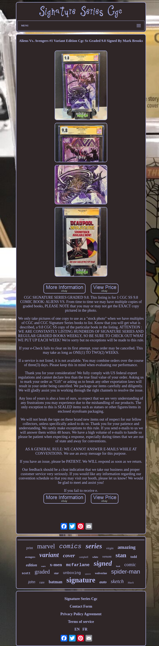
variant (49, 554)
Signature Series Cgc (81, 599)
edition (31, 565)
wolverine (101, 573)
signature (80, 580)
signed (103, 563)
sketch (117, 581)
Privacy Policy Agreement (81, 614)
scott (26, 573)
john (31, 582)
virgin (109, 548)
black (131, 582)
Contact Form (81, 606)
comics (70, 546)
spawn (88, 574)
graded (42, 572)
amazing (127, 547)
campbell (83, 557)
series (94, 546)
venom (106, 556)
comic (130, 564)
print (29, 548)
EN (77, 629)
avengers (30, 556)
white (95, 557)
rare (42, 582)
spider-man (125, 571)
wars (43, 566)
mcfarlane (77, 565)
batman (55, 582)
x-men (56, 564)
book (118, 566)
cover (69, 555)
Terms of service (81, 622)
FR (84, 629)
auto (103, 582)
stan (121, 555)
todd (133, 556)
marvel (46, 546)
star (56, 573)
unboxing (72, 573)
